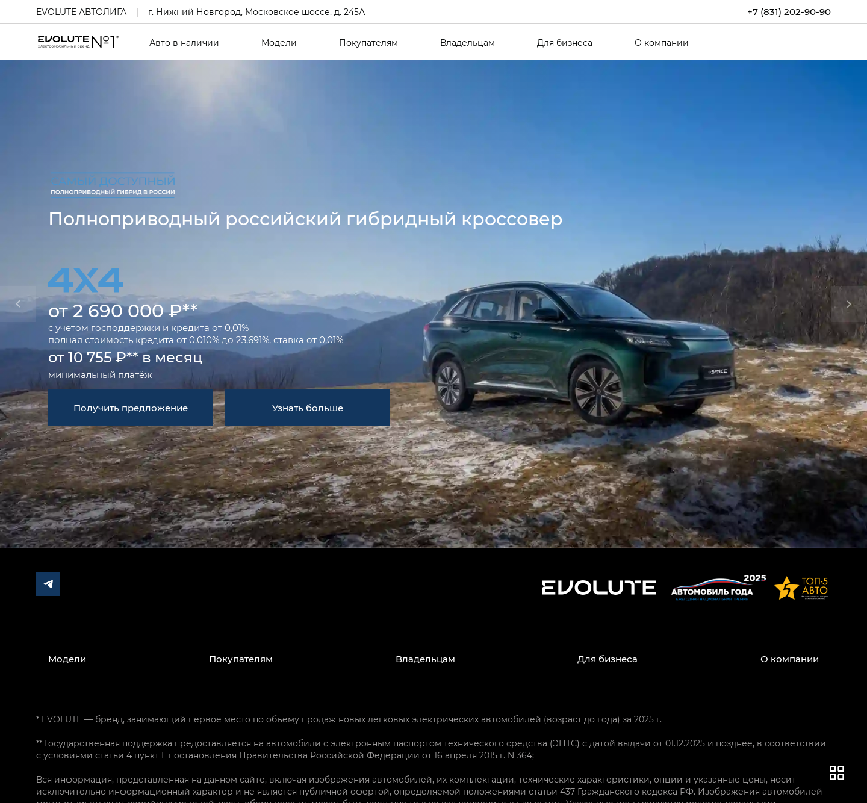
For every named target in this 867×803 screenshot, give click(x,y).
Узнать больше (307, 408)
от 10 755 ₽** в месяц (125, 356)
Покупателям (368, 43)
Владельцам (467, 43)
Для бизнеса (564, 43)
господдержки (125, 327)
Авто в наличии (184, 43)
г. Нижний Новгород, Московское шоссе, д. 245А (256, 11)
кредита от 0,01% (210, 327)
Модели (279, 43)
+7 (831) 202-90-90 (789, 11)
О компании (662, 43)
